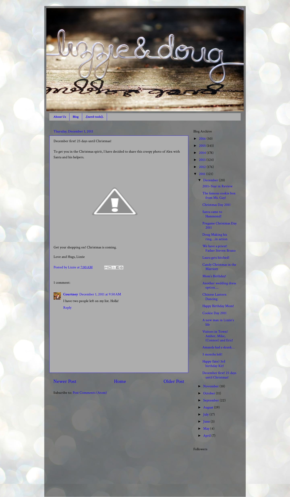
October (209, 393)
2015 (203, 145)
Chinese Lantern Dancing (214, 296)
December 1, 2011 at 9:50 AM (100, 294)
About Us (59, 117)
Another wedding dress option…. (219, 285)
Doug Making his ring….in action (215, 236)
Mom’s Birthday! (214, 276)
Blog (76, 117)
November (211, 386)
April (207, 435)
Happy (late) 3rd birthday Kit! (213, 363)
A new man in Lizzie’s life (218, 322)
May (206, 428)
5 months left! (212, 354)
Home (120, 381)
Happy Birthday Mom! (218, 306)
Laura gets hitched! (215, 257)
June (207, 421)
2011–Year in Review (217, 186)
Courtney (70, 294)
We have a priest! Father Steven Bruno (219, 248)
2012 (203, 167)
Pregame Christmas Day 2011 (219, 225)
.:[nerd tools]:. (94, 117)
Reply (67, 307)
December (211, 180)
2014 (203, 152)
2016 (203, 138)
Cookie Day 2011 (214, 313)
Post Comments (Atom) (90, 392)
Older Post (174, 381)
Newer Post (64, 381)
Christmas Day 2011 (216, 204)
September (211, 400)
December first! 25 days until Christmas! (219, 375)
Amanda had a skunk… (218, 347)
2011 (202, 174)
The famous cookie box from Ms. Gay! (218, 195)
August (208, 407)
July (206, 414)
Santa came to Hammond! (212, 214)
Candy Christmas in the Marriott (219, 266)
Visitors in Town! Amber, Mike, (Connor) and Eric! (217, 336)
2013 (202, 159)
